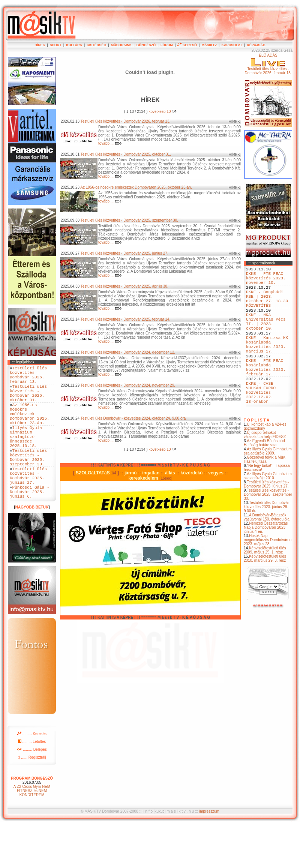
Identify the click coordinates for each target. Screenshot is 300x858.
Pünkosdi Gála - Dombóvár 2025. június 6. (30, 522)
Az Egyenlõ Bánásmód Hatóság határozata (264, 476)
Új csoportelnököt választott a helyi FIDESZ (265, 468)
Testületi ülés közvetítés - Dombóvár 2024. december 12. (128, 352)
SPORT (56, 45)
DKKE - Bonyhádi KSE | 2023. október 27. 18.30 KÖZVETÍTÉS (267, 307)
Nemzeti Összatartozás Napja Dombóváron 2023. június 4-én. (266, 561)
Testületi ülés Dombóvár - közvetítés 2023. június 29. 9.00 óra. (267, 540)
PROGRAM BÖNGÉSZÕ (32, 811)
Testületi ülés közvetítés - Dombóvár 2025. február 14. (126, 319)
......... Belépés (32, 782)
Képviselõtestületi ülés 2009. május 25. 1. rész (265, 584)
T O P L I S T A (256, 454)
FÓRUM (166, 45)
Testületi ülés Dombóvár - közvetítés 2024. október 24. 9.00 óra (133, 418)
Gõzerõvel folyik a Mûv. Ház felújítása (265, 493)
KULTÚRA (74, 45)
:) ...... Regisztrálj (32, 790)
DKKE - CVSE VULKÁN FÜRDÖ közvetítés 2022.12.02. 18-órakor (261, 424)
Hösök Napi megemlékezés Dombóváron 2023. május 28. (267, 573)
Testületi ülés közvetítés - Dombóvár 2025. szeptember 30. (268, 528)
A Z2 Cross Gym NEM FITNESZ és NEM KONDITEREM (32, 823)
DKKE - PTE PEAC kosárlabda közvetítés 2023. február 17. (266, 392)
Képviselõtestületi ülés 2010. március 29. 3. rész (265, 592)
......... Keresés (31, 766)
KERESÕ (187, 45)
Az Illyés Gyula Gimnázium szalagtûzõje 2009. (268, 485)
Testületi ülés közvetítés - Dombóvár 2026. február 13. (126, 121)
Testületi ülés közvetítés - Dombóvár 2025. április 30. (124, 286)
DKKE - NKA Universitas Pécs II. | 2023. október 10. (266, 335)
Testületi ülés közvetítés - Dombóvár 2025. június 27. (266, 518)
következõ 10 (162, 112)
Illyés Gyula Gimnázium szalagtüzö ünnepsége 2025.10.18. (26, 454)
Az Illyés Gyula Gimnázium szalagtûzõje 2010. (268, 510)
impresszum (209, 844)
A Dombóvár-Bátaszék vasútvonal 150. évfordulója (267, 551)
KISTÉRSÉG (96, 45)
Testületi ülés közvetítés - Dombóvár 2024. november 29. (128, 385)
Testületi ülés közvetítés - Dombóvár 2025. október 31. (126, 154)
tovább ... (112, 143)
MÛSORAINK (121, 45)
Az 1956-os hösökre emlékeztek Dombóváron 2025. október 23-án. (136, 187)
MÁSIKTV (209, 45)
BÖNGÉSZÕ (146, 45)
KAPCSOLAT (231, 45)
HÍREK (39, 45)
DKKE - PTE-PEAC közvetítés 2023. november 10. (266, 281)
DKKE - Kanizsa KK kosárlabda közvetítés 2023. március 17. (267, 363)
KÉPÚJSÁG (256, 45)
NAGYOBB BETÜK (31, 540)
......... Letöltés (32, 774)
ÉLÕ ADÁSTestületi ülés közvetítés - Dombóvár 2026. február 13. (267, 64)
